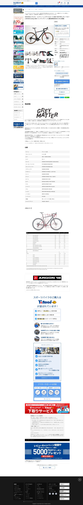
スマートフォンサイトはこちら (29, 501)
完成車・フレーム (17, 93)
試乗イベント (40, 493)
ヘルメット (28, 493)
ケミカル (39, 487)
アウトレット (57, 6)
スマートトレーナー (41, 490)
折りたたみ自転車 (18, 488)
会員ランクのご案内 (52, 484)
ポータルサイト (51, 489)
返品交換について (18, 117)
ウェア (25, 6)
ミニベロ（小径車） (18, 498)
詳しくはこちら (47, 398)
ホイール (27, 485)
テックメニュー (40, 496)
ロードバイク (17, 485)
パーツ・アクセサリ (33, 6)
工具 (38, 485)
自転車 (17, 6)
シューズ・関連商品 (29, 498)
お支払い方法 (18, 112)
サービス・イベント (65, 6)
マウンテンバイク (18, 490)
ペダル (27, 490)
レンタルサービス (40, 498)
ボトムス (27, 496)
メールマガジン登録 (52, 491)
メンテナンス (41, 6)
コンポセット (28, 488)
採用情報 (50, 488)
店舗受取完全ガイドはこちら (47, 377)
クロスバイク (17, 487)
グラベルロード (17, 497)
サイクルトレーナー (49, 6)
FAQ (16, 119)
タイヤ (27, 487)
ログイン (34, 461)
